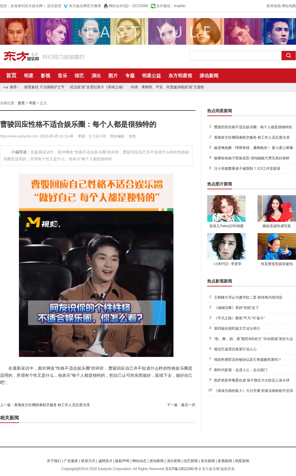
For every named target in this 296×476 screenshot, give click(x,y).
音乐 (62, 75)
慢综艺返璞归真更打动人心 (235, 349)
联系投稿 (274, 6)
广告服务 (71, 461)
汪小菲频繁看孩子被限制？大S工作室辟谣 (247, 168)
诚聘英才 (105, 461)
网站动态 (139, 461)
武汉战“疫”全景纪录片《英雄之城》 (98, 87)
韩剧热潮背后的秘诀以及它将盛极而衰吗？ (247, 360)
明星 (28, 75)
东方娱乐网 (97, 136)
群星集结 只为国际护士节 (44, 87)
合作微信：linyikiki (170, 6)
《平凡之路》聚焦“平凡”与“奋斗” (239, 318)
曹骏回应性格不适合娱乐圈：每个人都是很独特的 (253, 127)
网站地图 (289, 6)
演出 (96, 75)
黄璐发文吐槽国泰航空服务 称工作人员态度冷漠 (52, 405)
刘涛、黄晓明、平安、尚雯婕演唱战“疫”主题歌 (167, 87)
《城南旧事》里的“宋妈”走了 (236, 308)
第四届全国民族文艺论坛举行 (237, 328)
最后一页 (188, 405)
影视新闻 (225, 461)
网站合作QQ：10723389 (128, 6)
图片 (113, 75)
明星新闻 (242, 461)
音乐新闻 (208, 461)
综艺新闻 (191, 461)
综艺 (79, 75)
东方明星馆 (180, 75)
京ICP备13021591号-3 (183, 469)
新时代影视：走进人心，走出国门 (240, 370)
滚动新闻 (209, 75)
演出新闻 (174, 461)
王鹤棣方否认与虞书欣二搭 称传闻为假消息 (248, 297)
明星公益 (151, 75)
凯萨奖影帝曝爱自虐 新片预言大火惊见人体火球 (251, 380)
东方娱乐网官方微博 (85, 6)
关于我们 (54, 461)
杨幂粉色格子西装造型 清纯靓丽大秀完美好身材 (251, 158)
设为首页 (54, 6)
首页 (11, 75)
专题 (130, 75)
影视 (45, 75)
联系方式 (88, 461)
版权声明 (122, 461)
